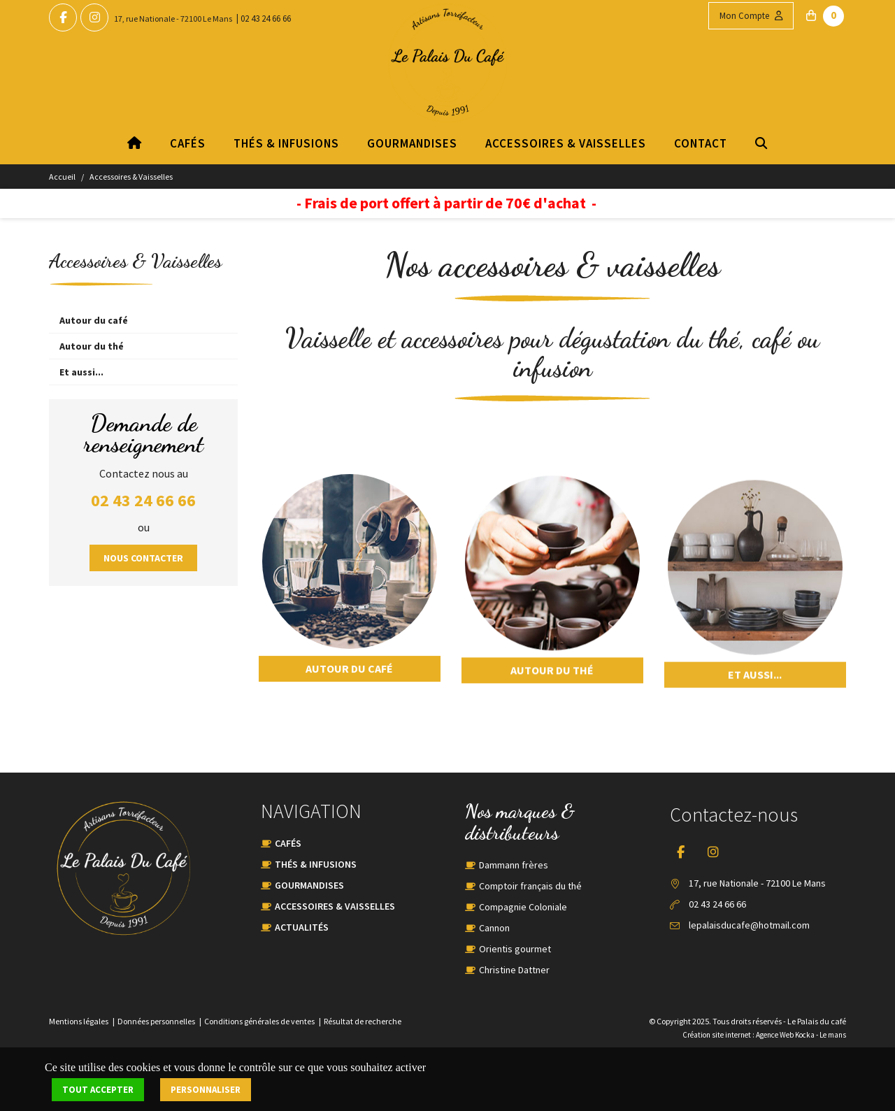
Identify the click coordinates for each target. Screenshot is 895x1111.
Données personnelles (156, 1021)
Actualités (302, 927)
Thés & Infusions (286, 143)
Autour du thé (91, 346)
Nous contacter (143, 558)
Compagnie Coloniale (523, 907)
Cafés (188, 143)
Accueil (62, 176)
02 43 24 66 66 (266, 18)
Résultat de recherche (362, 1021)
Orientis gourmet (515, 948)
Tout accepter (98, 1090)
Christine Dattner (514, 969)
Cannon (494, 928)
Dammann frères (513, 865)
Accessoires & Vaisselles (565, 143)
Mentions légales (78, 1021)
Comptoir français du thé (530, 886)
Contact (700, 143)
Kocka (805, 1035)
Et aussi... (81, 372)
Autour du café (93, 320)
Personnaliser (206, 1090)
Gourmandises (412, 143)
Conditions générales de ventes (259, 1021)
